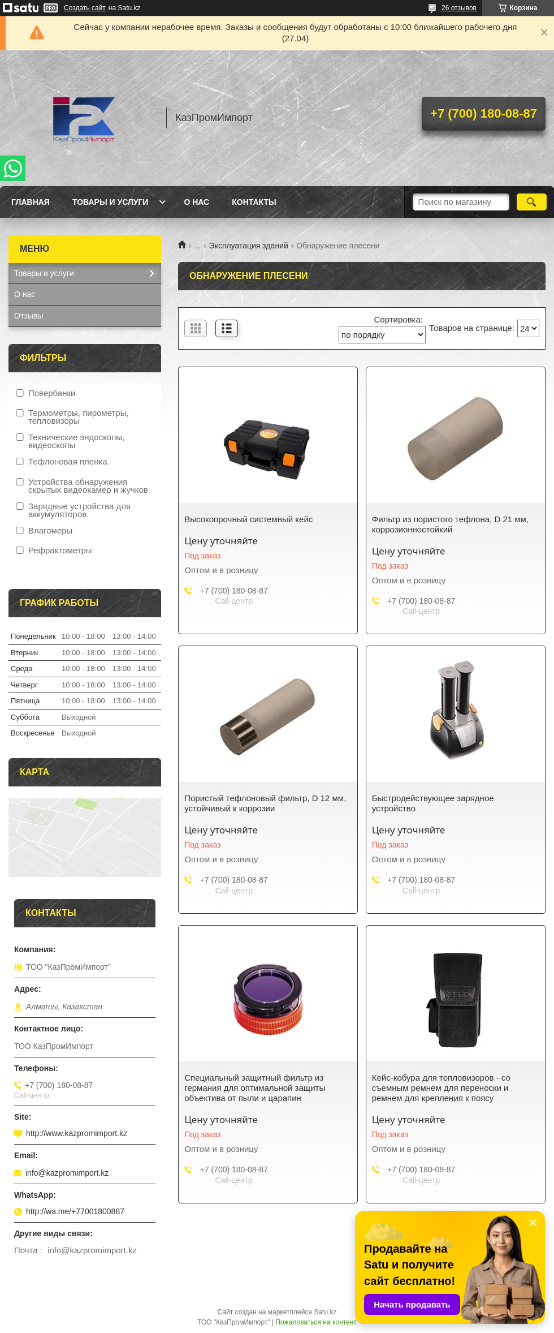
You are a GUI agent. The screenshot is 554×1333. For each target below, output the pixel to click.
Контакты (254, 202)
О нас (196, 202)
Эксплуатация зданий (248, 245)
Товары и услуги (110, 202)
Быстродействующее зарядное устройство (433, 803)
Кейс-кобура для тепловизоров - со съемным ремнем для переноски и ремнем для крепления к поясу (441, 1088)
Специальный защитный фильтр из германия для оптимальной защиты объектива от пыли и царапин (254, 1088)
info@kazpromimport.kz (67, 1172)
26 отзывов (459, 8)
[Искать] (532, 202)
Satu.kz (325, 1312)
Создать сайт (85, 8)
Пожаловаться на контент (315, 1322)
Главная (30, 202)
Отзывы (28, 315)
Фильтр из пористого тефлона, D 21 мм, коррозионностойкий (450, 524)
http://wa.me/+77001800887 (75, 1211)
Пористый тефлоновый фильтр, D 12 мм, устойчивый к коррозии (265, 803)
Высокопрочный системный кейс (248, 519)
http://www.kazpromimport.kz (76, 1133)
